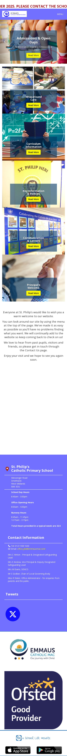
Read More (33, 55)
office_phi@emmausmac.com (31, 548)
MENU (61, 14)
